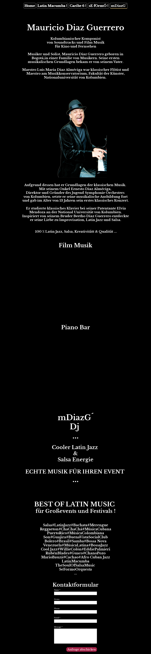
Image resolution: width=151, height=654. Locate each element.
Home (29, 6)
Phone (57, 608)
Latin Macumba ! (52, 6)
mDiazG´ (119, 6)
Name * (57, 590)
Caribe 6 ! (78, 6)
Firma (56, 599)
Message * (58, 627)
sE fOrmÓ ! (98, 6)
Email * (57, 618)
